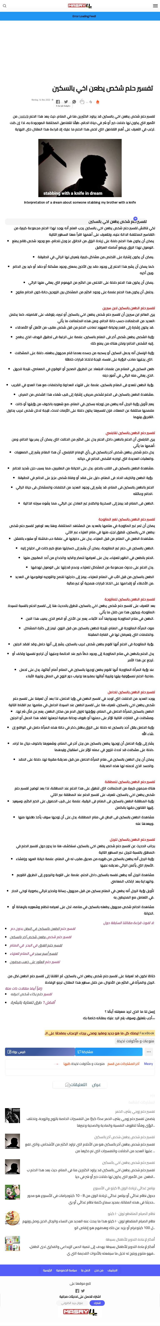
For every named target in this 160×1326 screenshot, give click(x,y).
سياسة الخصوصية (66, 1270)
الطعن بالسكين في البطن (42, 929)
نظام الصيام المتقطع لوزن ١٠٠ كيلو (131, 1213)
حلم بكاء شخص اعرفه (26, 994)
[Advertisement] (80, 52)
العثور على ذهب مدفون (27, 962)
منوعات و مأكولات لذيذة (135, 1041)
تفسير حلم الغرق (50, 945)
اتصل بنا (85, 1270)
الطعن (23, 116)
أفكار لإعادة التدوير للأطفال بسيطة (130, 1239)
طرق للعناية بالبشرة (26, 1002)
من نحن (98, 1270)
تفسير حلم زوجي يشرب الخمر (135, 1111)
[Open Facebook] (77, 1291)
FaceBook (146, 1033)
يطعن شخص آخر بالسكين (28, 937)
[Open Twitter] (82, 1291)
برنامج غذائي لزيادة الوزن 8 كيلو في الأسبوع (124, 1188)
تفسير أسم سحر (46, 953)
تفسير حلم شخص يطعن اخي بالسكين (128, 1162)
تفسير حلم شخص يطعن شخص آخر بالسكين (124, 1137)
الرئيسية (47, 1270)
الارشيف (112, 1270)
